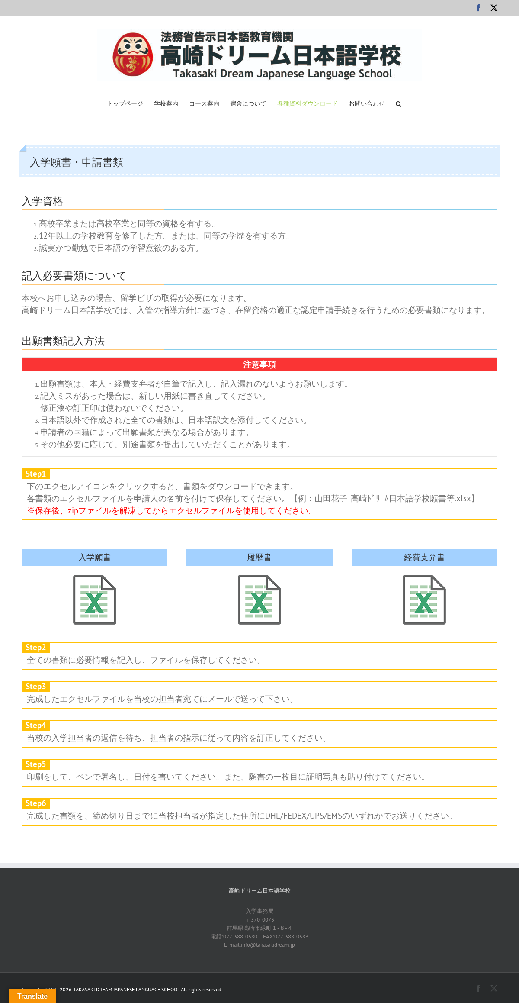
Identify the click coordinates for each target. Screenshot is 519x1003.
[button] (398, 104)
